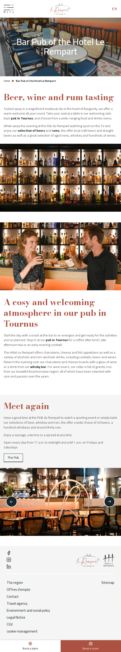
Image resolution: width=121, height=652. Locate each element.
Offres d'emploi (18, 590)
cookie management (22, 631)
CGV (10, 624)
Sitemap (107, 583)
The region (15, 583)
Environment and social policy (28, 610)
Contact (13, 596)
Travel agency (17, 603)
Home (7, 81)
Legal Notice (16, 617)
